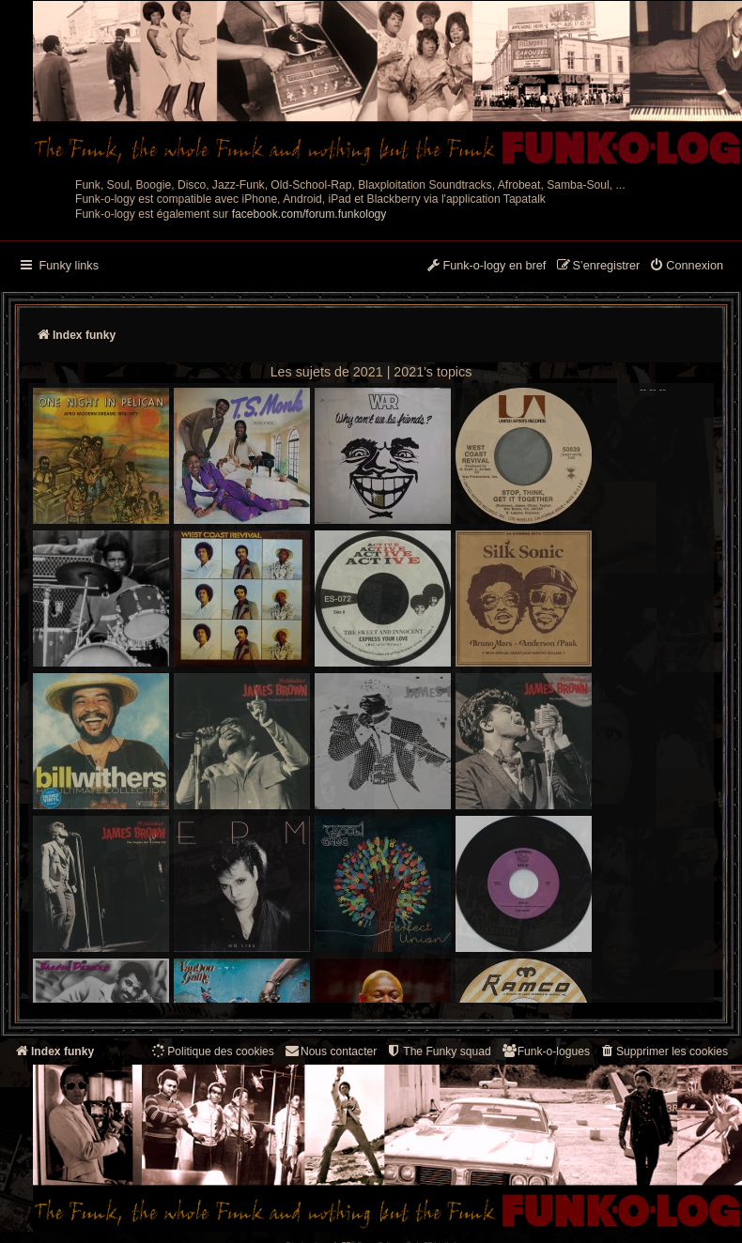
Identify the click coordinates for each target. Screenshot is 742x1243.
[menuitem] (686, 266)
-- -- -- (349, 693)
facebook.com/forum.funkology (309, 214)
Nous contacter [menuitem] (330, 1051)
